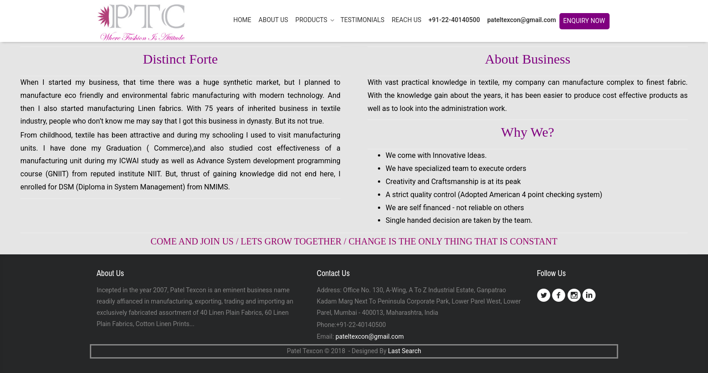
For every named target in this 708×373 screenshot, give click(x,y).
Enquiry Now (586, 23)
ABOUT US (274, 19)
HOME (242, 19)
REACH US (406, 19)
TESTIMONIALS (362, 19)
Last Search (404, 351)
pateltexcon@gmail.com (521, 19)
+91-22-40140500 (454, 19)
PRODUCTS (311, 19)
